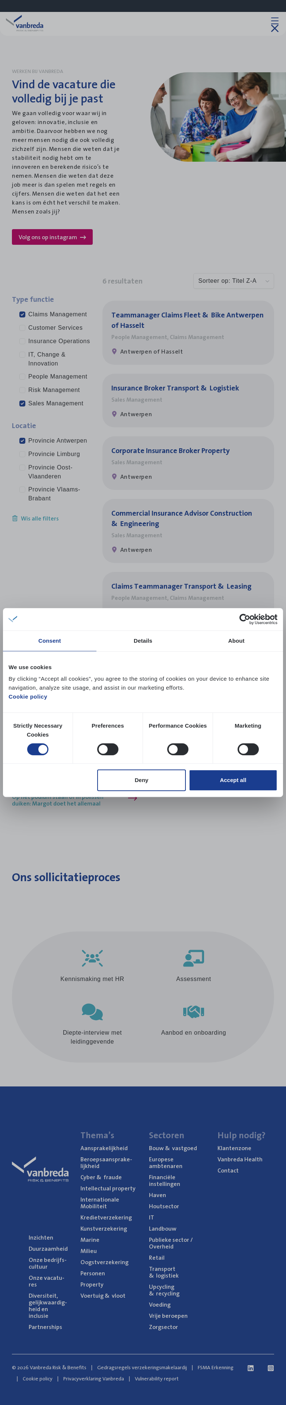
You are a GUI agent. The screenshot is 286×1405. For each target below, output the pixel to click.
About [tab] (236, 640)
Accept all (233, 780)
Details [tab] (143, 640)
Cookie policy (28, 696)
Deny (142, 780)
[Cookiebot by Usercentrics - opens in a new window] (244, 619)
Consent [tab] (49, 640)
